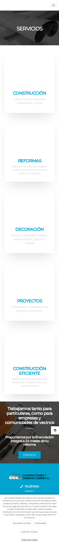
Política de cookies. (29, 539)
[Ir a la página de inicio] (1, 5)
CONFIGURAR (40, 523)
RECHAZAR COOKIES (22, 523)
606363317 (29, 491)
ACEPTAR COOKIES (29, 531)
